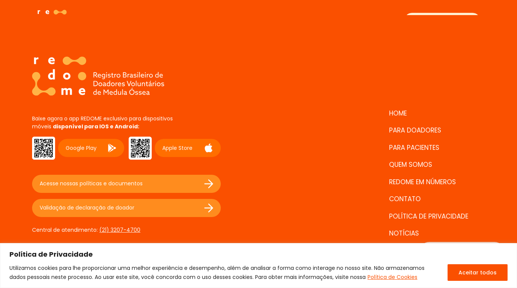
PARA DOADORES (415, 130)
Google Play (91, 147)
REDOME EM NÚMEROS (422, 181)
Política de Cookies (392, 277)
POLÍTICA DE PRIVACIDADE (428, 216)
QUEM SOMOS (410, 164)
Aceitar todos (478, 272)
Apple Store (187, 147)
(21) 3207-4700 (119, 230)
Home (398, 113)
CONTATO (405, 198)
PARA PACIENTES (414, 147)
